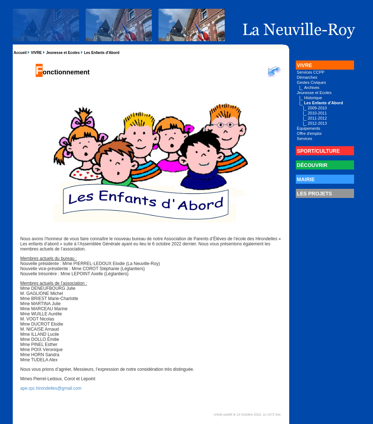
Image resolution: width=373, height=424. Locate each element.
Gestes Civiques (311, 82)
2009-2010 (317, 108)
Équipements (308, 128)
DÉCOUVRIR (312, 165)
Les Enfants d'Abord (101, 53)
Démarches (307, 77)
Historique (313, 98)
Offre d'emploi (309, 133)
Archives (311, 87)
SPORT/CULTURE (318, 151)
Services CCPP (311, 72)
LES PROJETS (314, 194)
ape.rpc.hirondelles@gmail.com (51, 388)
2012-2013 (317, 123)
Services (304, 138)
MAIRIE (306, 179)
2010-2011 (317, 113)
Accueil (20, 53)
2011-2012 (317, 118)
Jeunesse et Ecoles (62, 53)
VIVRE (36, 53)
